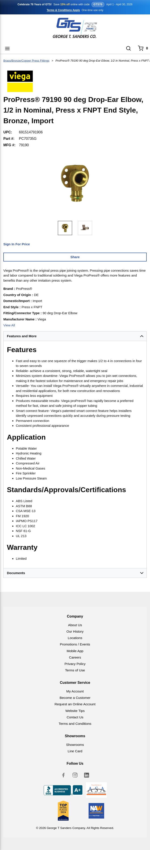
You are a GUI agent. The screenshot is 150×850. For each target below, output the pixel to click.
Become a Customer (75, 698)
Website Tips (75, 711)
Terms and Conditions (75, 723)
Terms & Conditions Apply (63, 10)
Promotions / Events (75, 644)
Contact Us (75, 717)
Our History (75, 631)
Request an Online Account (75, 704)
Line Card (75, 751)
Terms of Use (75, 670)
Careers (75, 657)
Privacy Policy (75, 664)
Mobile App (75, 651)
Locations (75, 638)
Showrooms (75, 745)
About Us (75, 625)
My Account (75, 691)
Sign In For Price (16, 244)
